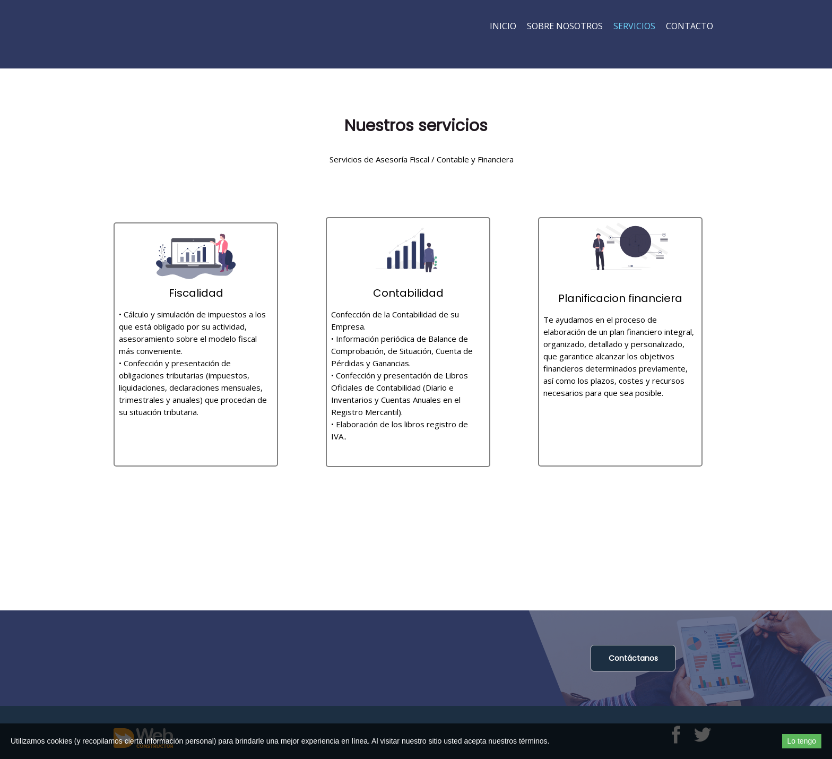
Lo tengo (802, 741)
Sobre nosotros (565, 26)
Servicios (634, 26)
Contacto (689, 26)
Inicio (503, 26)
